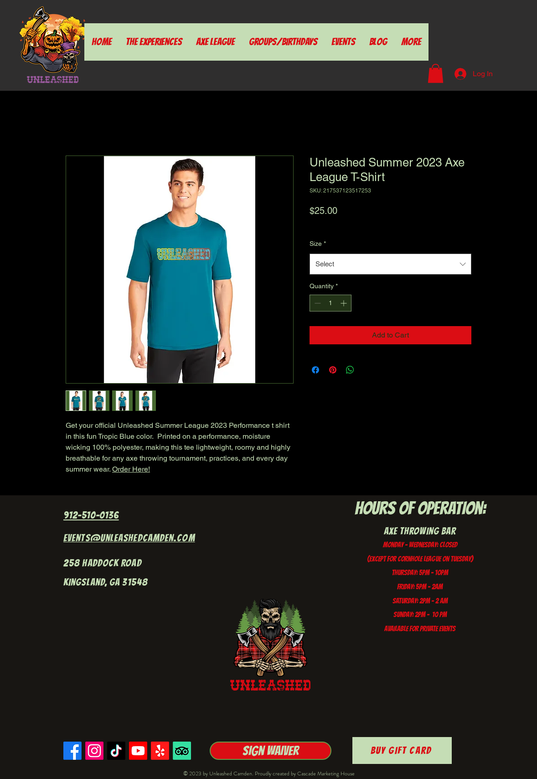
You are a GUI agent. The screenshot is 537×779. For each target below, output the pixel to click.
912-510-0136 (91, 515)
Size (318, 243)
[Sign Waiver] (270, 751)
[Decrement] (316, 303)
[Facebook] (72, 751)
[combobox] (390, 264)
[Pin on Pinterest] (332, 369)
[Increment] (344, 303)
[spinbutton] (330, 303)
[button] (436, 73)
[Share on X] (367, 369)
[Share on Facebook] (315, 369)
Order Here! (131, 469)
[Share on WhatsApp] (350, 369)
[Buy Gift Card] (402, 750)
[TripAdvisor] (182, 751)
